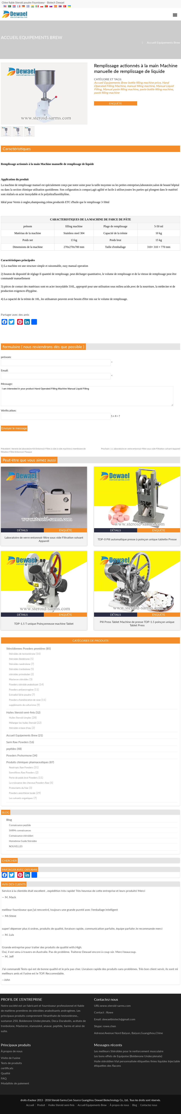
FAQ (4, 1078)
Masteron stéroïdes (19, 679)
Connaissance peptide (20, 825)
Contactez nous (148, 1105)
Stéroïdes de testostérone (22, 653)
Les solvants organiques (21, 798)
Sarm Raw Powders (17, 742)
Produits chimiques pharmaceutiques (27, 762)
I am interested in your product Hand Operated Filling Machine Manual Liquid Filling (87, 396)
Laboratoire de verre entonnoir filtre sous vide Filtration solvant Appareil (44, 539)
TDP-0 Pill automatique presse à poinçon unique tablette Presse (137, 539)
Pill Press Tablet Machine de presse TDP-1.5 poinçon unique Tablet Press (137, 623)
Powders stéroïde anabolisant (23, 684)
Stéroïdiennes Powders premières (25, 648)
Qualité (5, 1073)
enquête (115, 103)
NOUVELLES (15, 846)
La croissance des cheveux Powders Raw (29, 782)
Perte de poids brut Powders (23, 777)
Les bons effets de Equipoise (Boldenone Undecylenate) (128, 1056)
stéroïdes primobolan (19, 674)
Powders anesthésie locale (22, 793)
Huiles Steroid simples (20, 717)
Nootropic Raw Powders (21, 767)
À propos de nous (119, 1105)
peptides (11, 748)
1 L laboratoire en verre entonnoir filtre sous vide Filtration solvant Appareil (140, 448)
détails (22, 530)
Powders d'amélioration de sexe (25, 699)
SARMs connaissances (20, 830)
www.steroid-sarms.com (115, 1005)
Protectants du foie (18, 787)
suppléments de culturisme (22, 705)
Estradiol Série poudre (20, 694)
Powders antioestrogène (21, 689)
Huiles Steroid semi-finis (20, 712)
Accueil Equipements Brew (163, 42)
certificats (7, 1068)
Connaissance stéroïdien (21, 835)
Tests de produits (11, 1063)
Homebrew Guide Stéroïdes (23, 841)
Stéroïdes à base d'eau (20, 727)
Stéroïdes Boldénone (19, 658)
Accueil (30, 1105)
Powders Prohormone (19, 755)
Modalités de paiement (15, 1083)
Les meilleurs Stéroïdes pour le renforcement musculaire (128, 1051)
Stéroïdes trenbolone (19, 669)
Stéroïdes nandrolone (19, 664)
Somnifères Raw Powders (22, 772)
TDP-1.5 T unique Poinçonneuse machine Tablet (44, 623)
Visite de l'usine (10, 1057)
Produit (41, 1105)
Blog (9, 819)
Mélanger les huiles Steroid (22, 722)
